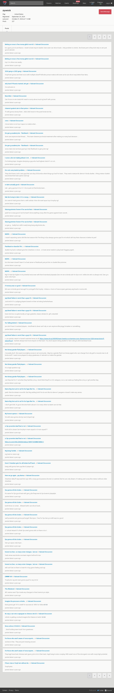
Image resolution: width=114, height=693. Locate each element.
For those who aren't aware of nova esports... (19, 638)
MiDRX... (7, 234)
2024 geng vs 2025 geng (13, 71)
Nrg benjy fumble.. (11, 451)
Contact (4, 690)
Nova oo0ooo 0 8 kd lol (12, 626)
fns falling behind (11, 323)
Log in (109, 3)
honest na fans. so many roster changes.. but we (21, 552)
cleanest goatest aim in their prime (16, 108)
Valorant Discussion (42, 44)
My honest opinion (11, 414)
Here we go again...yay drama (14, 475)
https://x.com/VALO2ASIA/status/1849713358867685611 (24, 442)
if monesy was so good (12, 286)
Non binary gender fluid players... (15, 350)
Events (67, 3)
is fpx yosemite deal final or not (15, 426)
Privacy (11, 690)
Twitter (100, 690)
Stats (84, 3)
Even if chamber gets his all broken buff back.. (20, 463)
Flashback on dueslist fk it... (14, 246)
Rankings (76, 2)
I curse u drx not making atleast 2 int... (17, 158)
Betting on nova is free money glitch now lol (19, 44)
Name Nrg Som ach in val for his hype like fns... (20, 389)
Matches (58, 3)
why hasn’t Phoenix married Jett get (17, 84)
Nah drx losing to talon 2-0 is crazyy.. (17, 197)
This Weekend (9, 589)
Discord (108, 690)
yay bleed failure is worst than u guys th (18, 298)
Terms (17, 690)
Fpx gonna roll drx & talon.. (13, 490)
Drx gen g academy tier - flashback (16, 133)
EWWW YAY (8, 576)
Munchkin (8, 96)
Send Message (105, 11)
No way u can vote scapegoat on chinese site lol (21, 614)
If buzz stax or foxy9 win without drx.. (17, 663)
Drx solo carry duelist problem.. (15, 170)
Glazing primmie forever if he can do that (18, 209)
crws (6, 121)
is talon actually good (12, 185)
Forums (49, 3)
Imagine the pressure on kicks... (15, 601)
